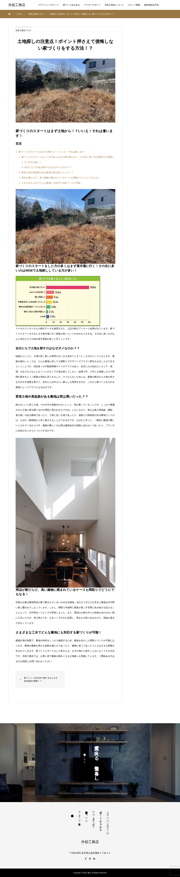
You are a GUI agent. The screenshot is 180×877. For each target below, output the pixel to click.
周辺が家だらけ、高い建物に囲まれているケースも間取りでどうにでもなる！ (61, 177)
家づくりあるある (71, 5)
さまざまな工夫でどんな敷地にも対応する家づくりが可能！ (52, 183)
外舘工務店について (114, 5)
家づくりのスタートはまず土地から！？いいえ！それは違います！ (52, 152)
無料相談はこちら (85, 757)
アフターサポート (92, 5)
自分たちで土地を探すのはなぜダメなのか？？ (48, 167)
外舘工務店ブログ (23, 30)
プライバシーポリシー (48, 5)
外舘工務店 (16, 5)
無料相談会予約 (151, 5)
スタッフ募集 (134, 5)
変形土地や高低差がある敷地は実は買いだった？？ (47, 172)
